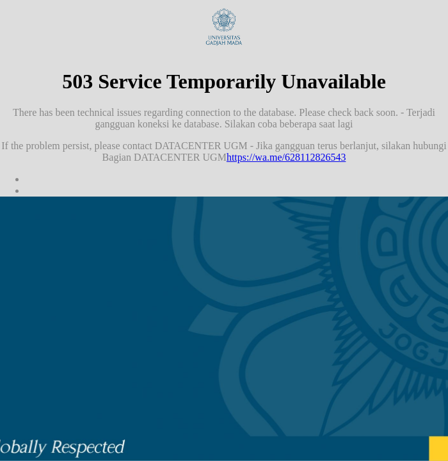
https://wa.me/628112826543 (286, 157)
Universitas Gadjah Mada (224, 27)
